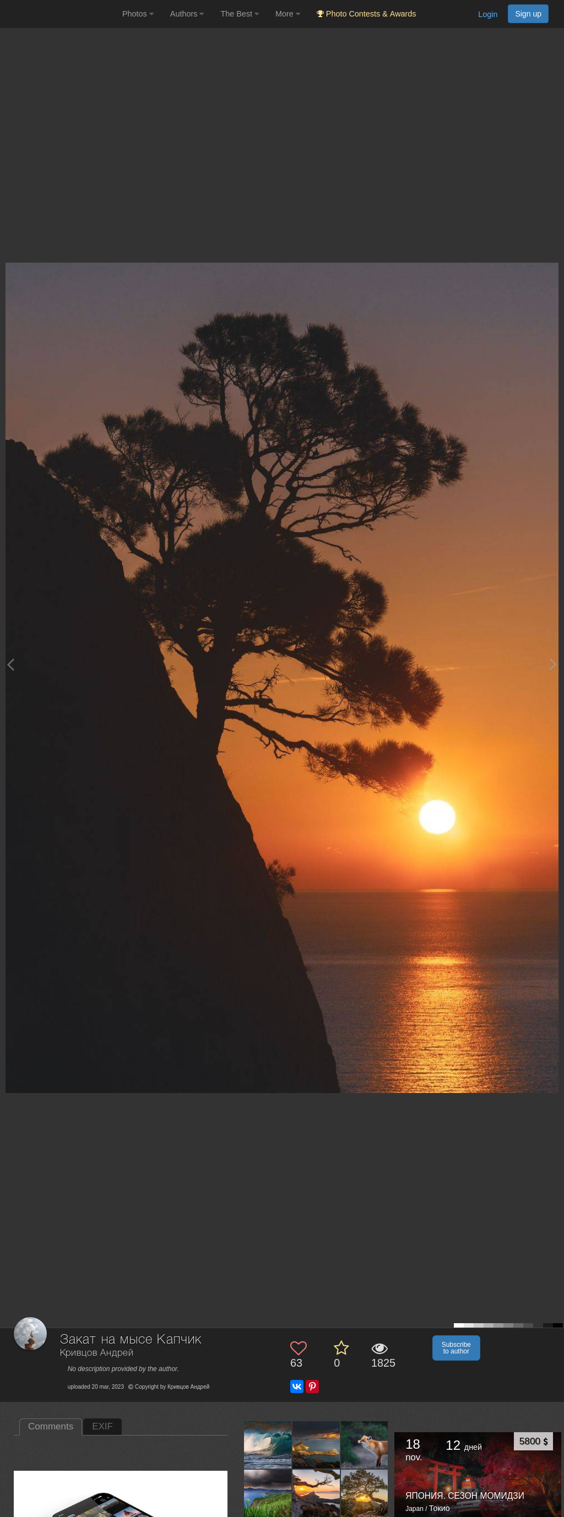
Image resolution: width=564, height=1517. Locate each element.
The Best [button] (239, 14)
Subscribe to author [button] (456, 1348)
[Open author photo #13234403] (316, 1493)
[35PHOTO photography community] (60, 14)
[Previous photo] (10, 664)
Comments (50, 1426)
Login (487, 14)
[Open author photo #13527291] (268, 1493)
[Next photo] (553, 664)
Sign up (528, 14)
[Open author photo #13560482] (365, 1445)
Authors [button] (187, 14)
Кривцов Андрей (97, 1353)
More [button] (287, 14)
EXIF (102, 1426)
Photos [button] (138, 14)
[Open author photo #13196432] (365, 1493)
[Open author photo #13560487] (316, 1445)
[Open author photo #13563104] (268, 1445)
